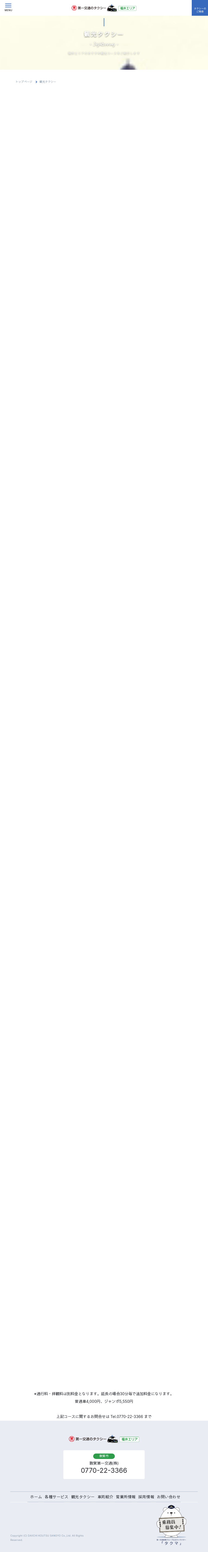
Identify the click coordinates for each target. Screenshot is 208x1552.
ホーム (36, 1496)
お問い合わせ (168, 1496)
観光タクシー (83, 1496)
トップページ (24, 81)
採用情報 (146, 1496)
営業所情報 (126, 1496)
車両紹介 (105, 1496)
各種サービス (56, 1496)
